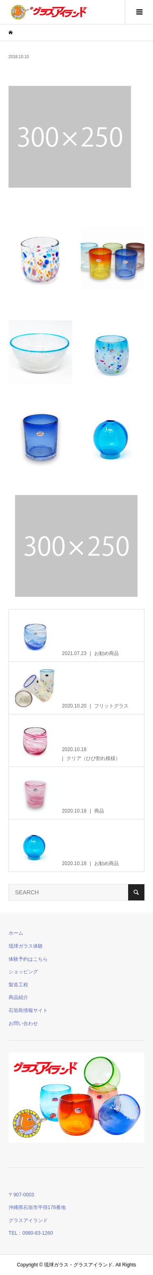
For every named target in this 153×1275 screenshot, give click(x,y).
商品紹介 (18, 997)
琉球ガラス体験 (26, 946)
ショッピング (23, 972)
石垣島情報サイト (28, 1010)
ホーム (16, 933)
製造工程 (18, 985)
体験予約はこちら (28, 959)
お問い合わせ (23, 1023)
